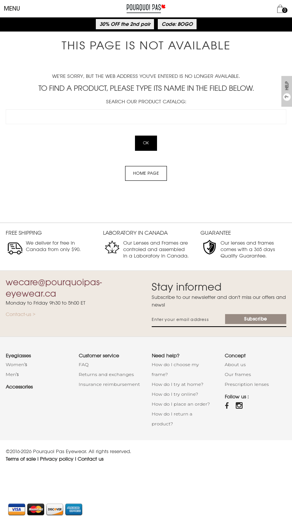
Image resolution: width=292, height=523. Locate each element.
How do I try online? (175, 394)
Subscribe (255, 319)
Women (15, 364)
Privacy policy (56, 459)
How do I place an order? (181, 404)
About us (235, 364)
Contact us (90, 459)
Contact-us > (20, 314)
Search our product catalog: (146, 101)
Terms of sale (21, 459)
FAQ (84, 364)
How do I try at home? (177, 384)
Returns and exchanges (106, 374)
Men (11, 374)
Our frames (238, 374)
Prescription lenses (247, 384)
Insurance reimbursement (109, 384)
